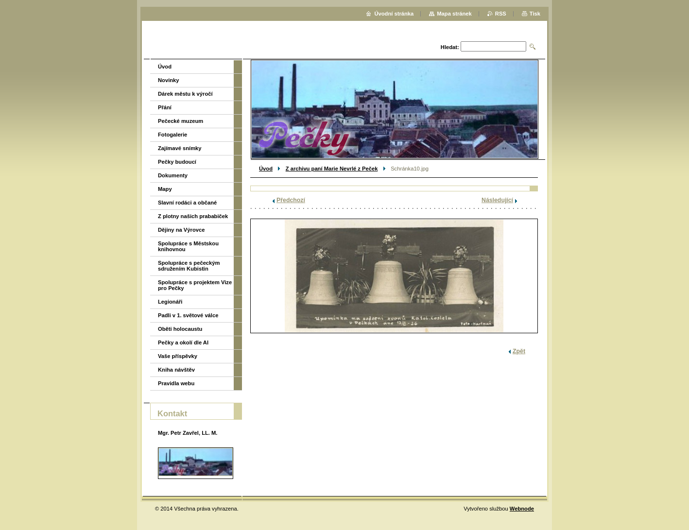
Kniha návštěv (176, 370)
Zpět (519, 351)
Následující (497, 200)
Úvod (266, 168)
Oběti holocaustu (180, 329)
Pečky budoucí (177, 162)
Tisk (535, 14)
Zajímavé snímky (180, 148)
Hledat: (450, 47)
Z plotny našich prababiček (193, 216)
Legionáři (170, 302)
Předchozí (290, 200)
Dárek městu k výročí (185, 94)
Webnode (522, 509)
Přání (165, 107)
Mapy (165, 189)
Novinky (168, 80)
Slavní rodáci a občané (187, 202)
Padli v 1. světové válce (188, 315)
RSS (500, 14)
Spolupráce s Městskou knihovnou (188, 246)
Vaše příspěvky (177, 356)
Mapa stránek (454, 14)
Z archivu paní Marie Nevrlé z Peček (332, 168)
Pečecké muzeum (180, 121)
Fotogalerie (172, 134)
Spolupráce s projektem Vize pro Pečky (195, 285)
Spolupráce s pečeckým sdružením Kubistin (189, 266)
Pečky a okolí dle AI (183, 342)
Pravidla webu (176, 383)
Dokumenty (173, 175)
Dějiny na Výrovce (181, 230)
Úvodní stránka (393, 14)
